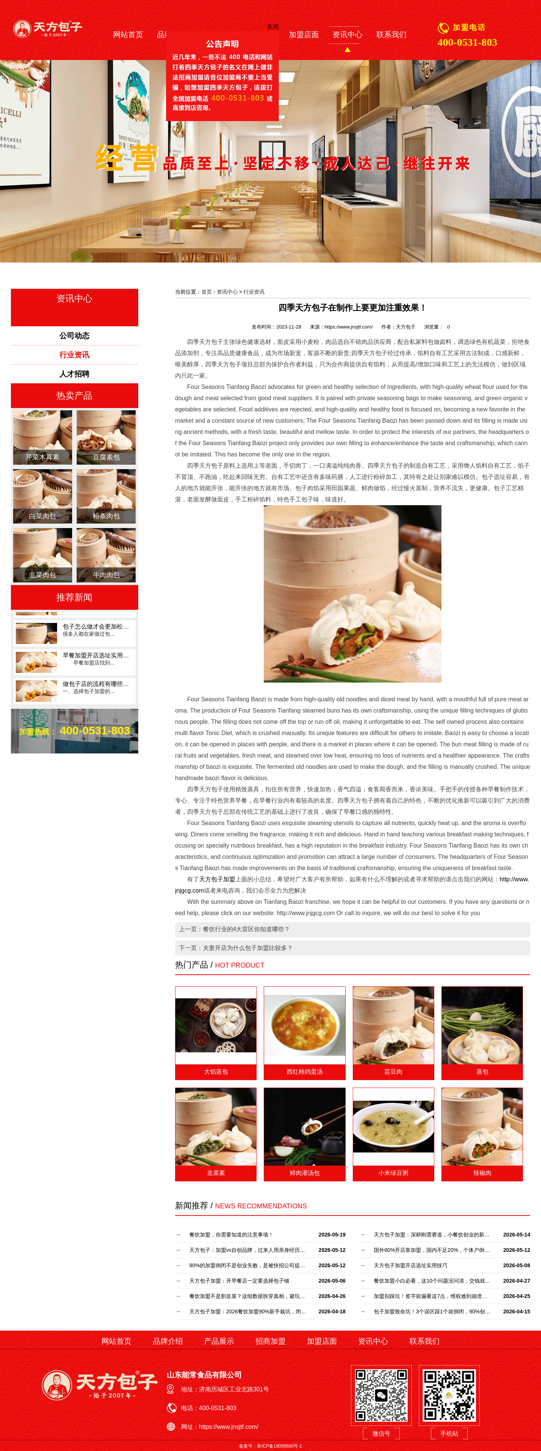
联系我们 (391, 34)
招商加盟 (270, 1341)
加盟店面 (304, 34)
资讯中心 (347, 34)
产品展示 (219, 1341)
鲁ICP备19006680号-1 (279, 1446)
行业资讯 (253, 292)
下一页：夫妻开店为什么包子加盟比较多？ (236, 948)
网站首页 (128, 34)
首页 (206, 292)
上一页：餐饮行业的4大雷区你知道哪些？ (234, 929)
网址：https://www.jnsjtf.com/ (219, 1427)
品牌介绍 (168, 1341)
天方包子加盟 (217, 879)
